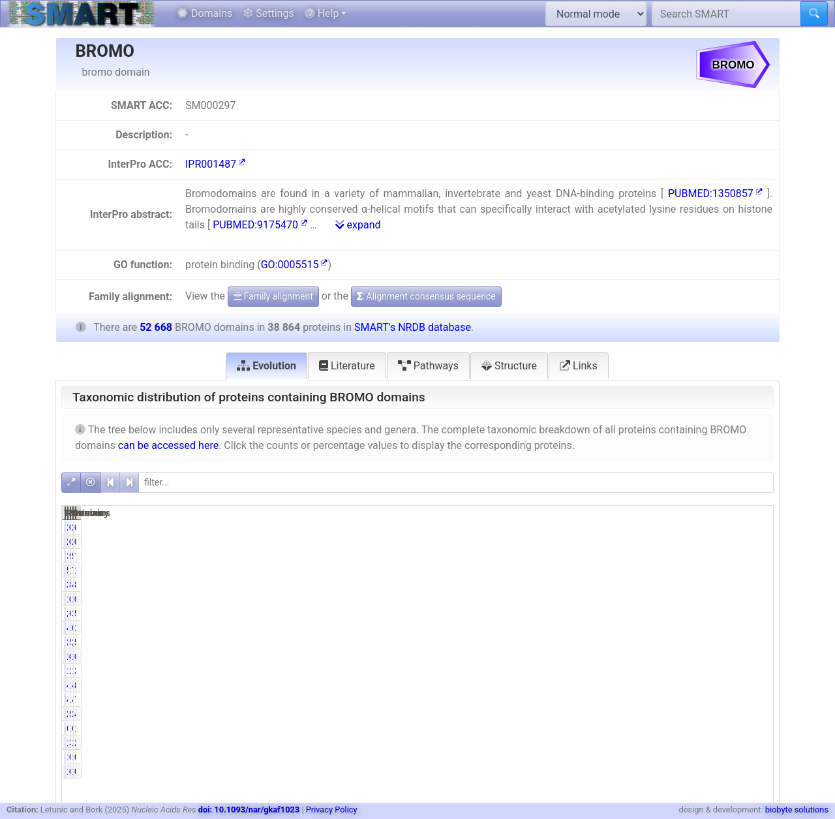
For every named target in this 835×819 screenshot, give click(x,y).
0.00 (756, 527)
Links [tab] (579, 366)
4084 (604, 699)
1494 (705, 742)
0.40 (655, 599)
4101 (705, 699)
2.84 (756, 742)
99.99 (653, 556)
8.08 (756, 685)
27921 (702, 642)
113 (606, 656)
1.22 (756, 728)
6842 (705, 628)
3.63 (756, 671)
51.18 (753, 613)
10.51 (753, 570)
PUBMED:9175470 (260, 225)
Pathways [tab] (428, 366)
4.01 (756, 714)
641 (706, 728)
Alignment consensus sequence (426, 296)
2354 (705, 714)
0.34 (756, 656)
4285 (705, 685)
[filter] (456, 482)
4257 (604, 685)
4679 (604, 628)
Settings (268, 13)
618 (606, 728)
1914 (705, 671)
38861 (602, 556)
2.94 (655, 671)
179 (706, 656)
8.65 (756, 584)
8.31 (655, 584)
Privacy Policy (331, 809)
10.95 (653, 685)
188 (706, 599)
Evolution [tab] (266, 366)
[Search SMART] (726, 13)
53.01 (753, 642)
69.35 (653, 613)
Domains (204, 13)
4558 (705, 584)
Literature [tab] (347, 366)
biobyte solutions (796, 809)
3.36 (655, 742)
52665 (702, 556)
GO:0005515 (294, 264)
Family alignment (273, 296)
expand (358, 225)
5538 (604, 570)
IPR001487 (215, 164)
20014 (602, 642)
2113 (604, 714)
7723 (705, 570)
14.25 (653, 570)
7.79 (756, 699)
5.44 (655, 714)
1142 (604, 671)
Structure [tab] (509, 366)
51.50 (653, 642)
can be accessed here (168, 445)
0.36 (756, 599)
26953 (602, 613)
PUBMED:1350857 (715, 193)
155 (606, 599)
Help (322, 13)
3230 (604, 584)
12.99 (753, 628)
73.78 (753, 556)
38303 (702, 613)
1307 (604, 742)
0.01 (655, 527)
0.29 (655, 656)
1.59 (655, 728)
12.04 (653, 628)
